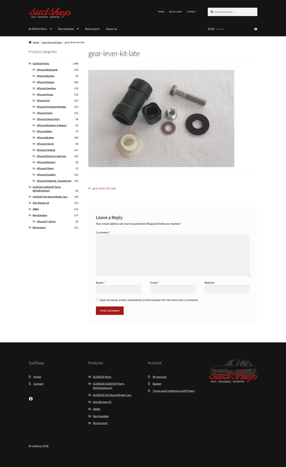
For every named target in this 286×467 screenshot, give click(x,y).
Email (154, 282)
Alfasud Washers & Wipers (52, 125)
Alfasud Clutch (45, 143)
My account (160, 377)
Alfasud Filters (45, 168)
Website (209, 282)
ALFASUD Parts (38, 29)
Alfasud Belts (44, 131)
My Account (175, 11)
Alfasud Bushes (46, 76)
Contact (191, 11)
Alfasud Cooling (46, 150)
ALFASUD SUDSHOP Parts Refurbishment (47, 188)
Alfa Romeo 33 (41, 202)
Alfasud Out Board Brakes (51, 106)
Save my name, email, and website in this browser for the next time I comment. (149, 300)
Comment (103, 232)
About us (111, 29)
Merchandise (66, 29)
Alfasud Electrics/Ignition (51, 156)
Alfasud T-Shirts (46, 221)
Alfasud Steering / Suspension (54, 180)
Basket (157, 383)
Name (100, 282)
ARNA (36, 209)
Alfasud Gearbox (46, 88)
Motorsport (92, 29)
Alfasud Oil (43, 100)
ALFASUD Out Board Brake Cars (50, 196)
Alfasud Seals (45, 113)
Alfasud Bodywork (47, 69)
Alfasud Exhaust (46, 162)
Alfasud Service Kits (48, 119)
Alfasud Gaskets (46, 174)
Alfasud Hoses (45, 94)
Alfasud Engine (45, 82)
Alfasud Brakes (45, 137)
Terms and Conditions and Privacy (174, 391)
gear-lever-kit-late (52, 42)
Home (161, 11)
